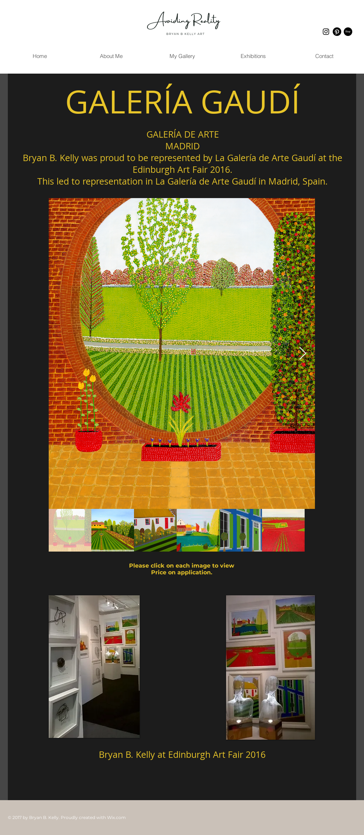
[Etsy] (348, 31)
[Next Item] (303, 354)
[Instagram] (326, 31)
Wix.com (116, 817)
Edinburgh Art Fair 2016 (217, 754)
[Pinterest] (337, 31)
